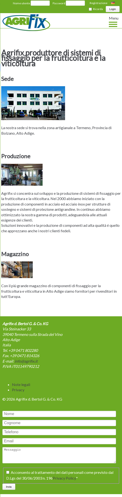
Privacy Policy (64, 481)
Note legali (21, 384)
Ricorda (98, 9)
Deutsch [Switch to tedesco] (113, 3)
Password (59, 3)
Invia (8, 489)
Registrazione (98, 3)
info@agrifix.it (26, 361)
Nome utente (21, 3)
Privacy (18, 389)
